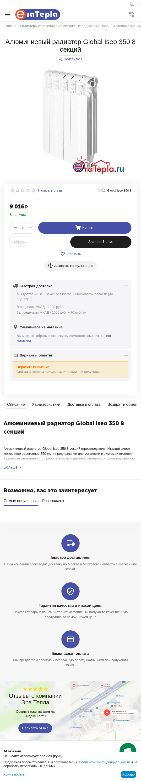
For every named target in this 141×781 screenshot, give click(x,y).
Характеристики (46, 404)
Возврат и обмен (122, 404)
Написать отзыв (35, 726)
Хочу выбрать (14, 774)
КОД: (102, 190)
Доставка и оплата (83, 404)
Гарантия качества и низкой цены (70, 604)
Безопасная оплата (70, 652)
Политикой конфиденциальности (104, 762)
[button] (71, 59)
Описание (16, 404)
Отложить (70, 254)
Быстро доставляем (70, 556)
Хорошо (128, 774)
